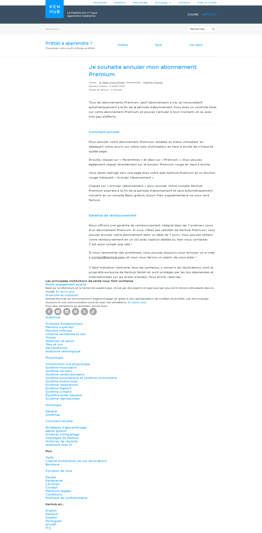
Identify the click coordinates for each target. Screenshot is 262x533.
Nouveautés (100, 3)
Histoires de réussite (61, 441)
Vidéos (123, 44)
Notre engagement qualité (65, 284)
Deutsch (51, 514)
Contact (51, 487)
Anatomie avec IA (58, 444)
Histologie (53, 405)
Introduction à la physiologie (67, 364)
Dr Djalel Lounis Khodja (112, 83)
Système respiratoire (61, 384)
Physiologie (54, 357)
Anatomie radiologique (62, 351)
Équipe (50, 477)
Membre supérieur (59, 327)
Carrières (52, 484)
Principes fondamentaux (64, 323)
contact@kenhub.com (107, 257)
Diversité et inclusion (61, 295)
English (51, 510)
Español (51, 517)
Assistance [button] (119, 3)
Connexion (184, 3)
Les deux (196, 44)
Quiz (158, 44)
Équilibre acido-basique (63, 395)
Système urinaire (58, 391)
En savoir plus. (65, 291)
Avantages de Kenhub (62, 437)
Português (53, 521)
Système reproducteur (62, 398)
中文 (48, 528)
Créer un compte (207, 3)
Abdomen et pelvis (59, 341)
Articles (209, 14)
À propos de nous (58, 470)
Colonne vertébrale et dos (65, 334)
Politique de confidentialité (66, 497)
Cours (193, 14)
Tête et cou (54, 344)
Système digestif (58, 388)
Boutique (52, 464)
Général (51, 411)
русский (50, 524)
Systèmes (52, 414)
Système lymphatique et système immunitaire (81, 377)
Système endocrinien (61, 381)
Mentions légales (58, 491)
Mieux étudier (140, 3)
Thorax (50, 337)
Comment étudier (59, 421)
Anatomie (52, 317)
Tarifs (49, 457)
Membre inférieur (59, 330)
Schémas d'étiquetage (62, 434)
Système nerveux (58, 371)
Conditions (53, 494)
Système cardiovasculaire (64, 374)
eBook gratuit (56, 431)
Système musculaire (60, 367)
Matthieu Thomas (153, 83)
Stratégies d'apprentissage (65, 427)
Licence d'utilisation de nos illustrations (76, 461)
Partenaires (54, 480)
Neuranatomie (56, 347)
